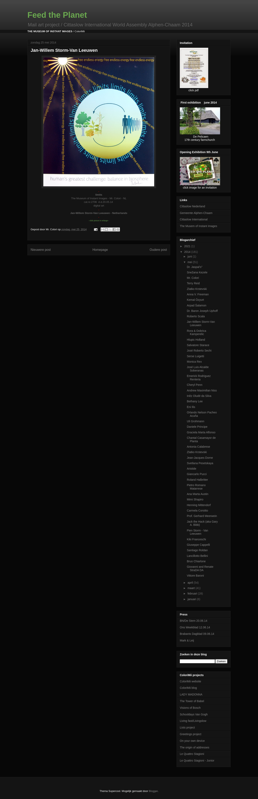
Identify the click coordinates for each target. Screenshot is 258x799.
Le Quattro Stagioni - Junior (197, 760)
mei (190, 262)
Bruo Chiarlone (196, 561)
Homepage (100, 249)
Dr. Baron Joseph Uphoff (202, 310)
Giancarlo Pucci (197, 474)
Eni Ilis (191, 407)
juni (190, 256)
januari (192, 599)
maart (191, 588)
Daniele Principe (197, 426)
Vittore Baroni (195, 575)
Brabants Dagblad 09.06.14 (197, 633)
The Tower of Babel (192, 701)
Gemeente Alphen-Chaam (196, 213)
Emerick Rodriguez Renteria (199, 377)
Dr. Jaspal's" (194, 267)
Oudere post (158, 249)
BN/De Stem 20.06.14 (193, 620)
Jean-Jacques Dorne (200, 457)
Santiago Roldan (197, 550)
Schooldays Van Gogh (194, 714)
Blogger (153, 791)
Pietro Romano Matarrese (196, 487)
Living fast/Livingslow (193, 720)
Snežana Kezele (197, 272)
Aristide (191, 468)
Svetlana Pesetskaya (200, 463)
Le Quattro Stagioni (192, 753)
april (190, 582)
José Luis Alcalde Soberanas (198, 368)
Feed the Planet (57, 14)
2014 (187, 251)
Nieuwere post (41, 249)
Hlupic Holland (196, 339)
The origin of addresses (194, 747)
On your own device (192, 740)
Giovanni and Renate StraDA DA (200, 568)
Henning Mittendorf (199, 505)
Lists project (187, 727)
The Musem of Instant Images (198, 226)
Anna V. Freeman (198, 294)
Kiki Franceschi (196, 539)
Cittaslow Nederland (192, 206)
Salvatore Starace (198, 345)
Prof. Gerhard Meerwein (202, 516)
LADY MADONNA (191, 694)
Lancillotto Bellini (197, 555)
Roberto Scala (196, 316)
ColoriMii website (190, 681)
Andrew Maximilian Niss (202, 390)
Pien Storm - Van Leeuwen (197, 532)
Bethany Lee (195, 401)
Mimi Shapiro (195, 499)
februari (192, 593)
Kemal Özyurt (195, 299)
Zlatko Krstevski (197, 289)
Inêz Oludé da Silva (199, 395)
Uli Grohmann (195, 421)
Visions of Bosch (190, 707)
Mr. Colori (193, 277)
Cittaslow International (194, 219)
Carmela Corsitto (197, 510)
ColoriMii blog (188, 687)
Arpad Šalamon (196, 305)
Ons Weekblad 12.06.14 (195, 627)
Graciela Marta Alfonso (201, 432)
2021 (187, 246)
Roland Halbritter (197, 479)
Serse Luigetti (195, 356)
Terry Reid (193, 283)
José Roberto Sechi (199, 350)
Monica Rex (194, 361)
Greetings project (190, 734)
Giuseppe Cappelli (198, 544)
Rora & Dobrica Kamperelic (196, 332)
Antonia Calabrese (198, 446)
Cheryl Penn (194, 384)
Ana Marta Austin (197, 494)
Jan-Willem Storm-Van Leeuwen (201, 323)
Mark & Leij (187, 640)
